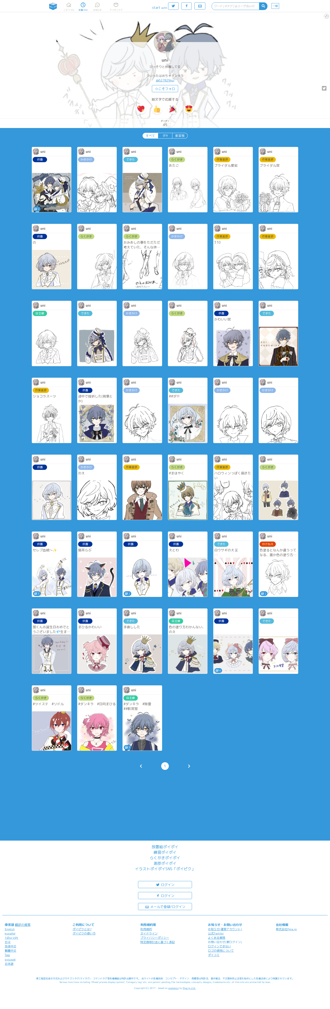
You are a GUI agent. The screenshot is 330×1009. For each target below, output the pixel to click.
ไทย (7, 955)
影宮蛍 (180, 136)
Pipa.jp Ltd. (189, 988)
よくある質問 (216, 938)
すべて (150, 136)
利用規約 (146, 929)
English (10, 929)
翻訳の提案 (23, 925)
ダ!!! (165, 136)
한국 (8, 942)
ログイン (165, 884)
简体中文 (10, 946)
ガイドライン (149, 933)
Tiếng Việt (11, 938)
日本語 (9, 964)
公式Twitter (216, 933)
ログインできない (219, 946)
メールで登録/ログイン (165, 906)
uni (165, 60)
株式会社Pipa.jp (286, 929)
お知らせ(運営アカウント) (225, 929)
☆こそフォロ (165, 88)
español (10, 933)
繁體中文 (10, 951)
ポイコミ (213, 955)
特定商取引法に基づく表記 (157, 942)
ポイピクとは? (82, 929)
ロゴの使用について (221, 951)
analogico (173, 988)
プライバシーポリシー (154, 938)
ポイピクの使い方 (84, 933)
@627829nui (165, 80)
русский (10, 959)
